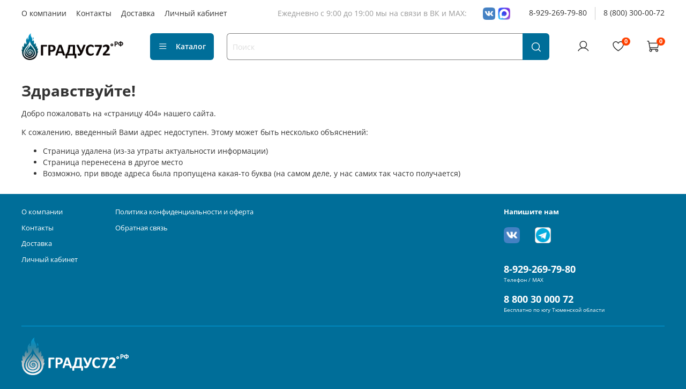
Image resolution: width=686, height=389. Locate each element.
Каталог (182, 46)
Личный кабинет (196, 13)
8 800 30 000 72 (538, 299)
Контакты (93, 13)
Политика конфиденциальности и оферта (184, 211)
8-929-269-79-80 (558, 13)
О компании (43, 13)
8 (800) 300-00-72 (634, 13)
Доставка (138, 13)
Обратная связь (141, 228)
